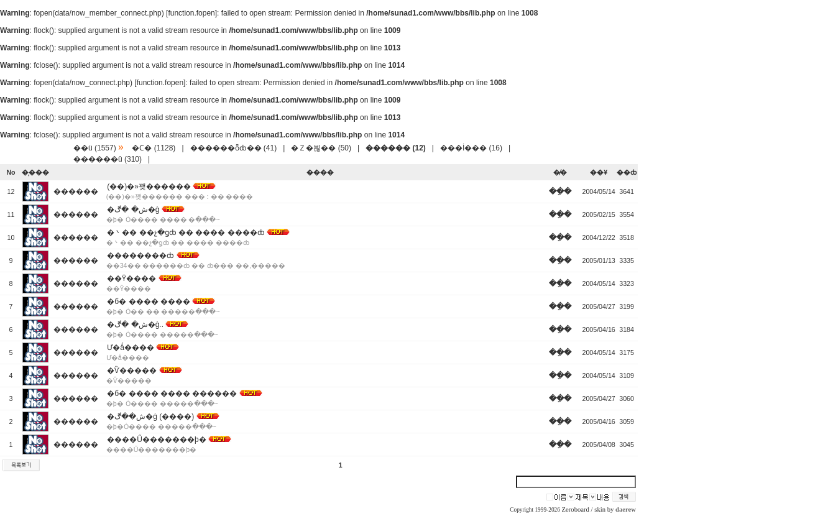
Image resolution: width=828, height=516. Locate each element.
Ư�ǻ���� (130, 347)
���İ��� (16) (471, 148)
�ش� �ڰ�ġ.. (135, 324)
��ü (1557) (94, 148)
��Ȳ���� (131, 278)
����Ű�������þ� (156, 439)
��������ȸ (140, 255)
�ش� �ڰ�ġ (133, 209)
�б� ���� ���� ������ (172, 393)
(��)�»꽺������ (149, 186)
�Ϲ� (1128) (153, 148)
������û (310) (107, 159)
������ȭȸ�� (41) (233, 148)
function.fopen (191, 13)
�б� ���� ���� (148, 301)
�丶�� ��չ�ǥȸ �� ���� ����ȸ (185, 232)
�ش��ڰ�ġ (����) (150, 416)
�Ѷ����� (132, 370)
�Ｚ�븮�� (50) (321, 148)
